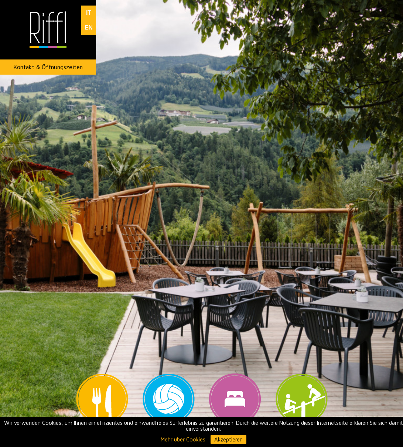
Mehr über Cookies (183, 439)
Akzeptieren (228, 439)
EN (89, 27)
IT (88, 13)
